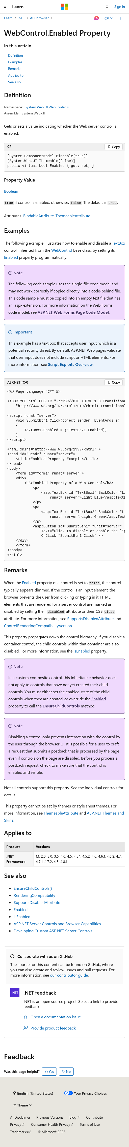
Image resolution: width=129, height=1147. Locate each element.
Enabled (11, 257)
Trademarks (19, 1131)
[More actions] (120, 18)
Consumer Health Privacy (50, 1124)
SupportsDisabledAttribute (90, 618)
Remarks (14, 68)
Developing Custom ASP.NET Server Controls (53, 930)
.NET (21, 17)
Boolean (11, 191)
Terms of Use (90, 1124)
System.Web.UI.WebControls (47, 107)
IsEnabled (81, 651)
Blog (72, 1117)
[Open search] (107, 6)
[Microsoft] (64, 7)
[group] (64, 473)
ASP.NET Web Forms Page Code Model (73, 312)
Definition (15, 55)
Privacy (15, 1124)
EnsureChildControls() (33, 888)
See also (14, 82)
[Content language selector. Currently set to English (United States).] (33, 1093)
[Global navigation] (5, 6)
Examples (15, 62)
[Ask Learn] (97, 18)
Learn (8, 17)
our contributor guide (69, 975)
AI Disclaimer (20, 1117)
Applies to (15, 75)
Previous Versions (49, 1117)
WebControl (61, 250)
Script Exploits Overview (70, 364)
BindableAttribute (38, 215)
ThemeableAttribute (73, 215)
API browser (39, 17)
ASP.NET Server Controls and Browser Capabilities (57, 923)
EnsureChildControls (61, 705)
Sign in (119, 6)
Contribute (94, 1117)
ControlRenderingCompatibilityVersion (38, 625)
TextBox (118, 243)
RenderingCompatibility (34, 895)
